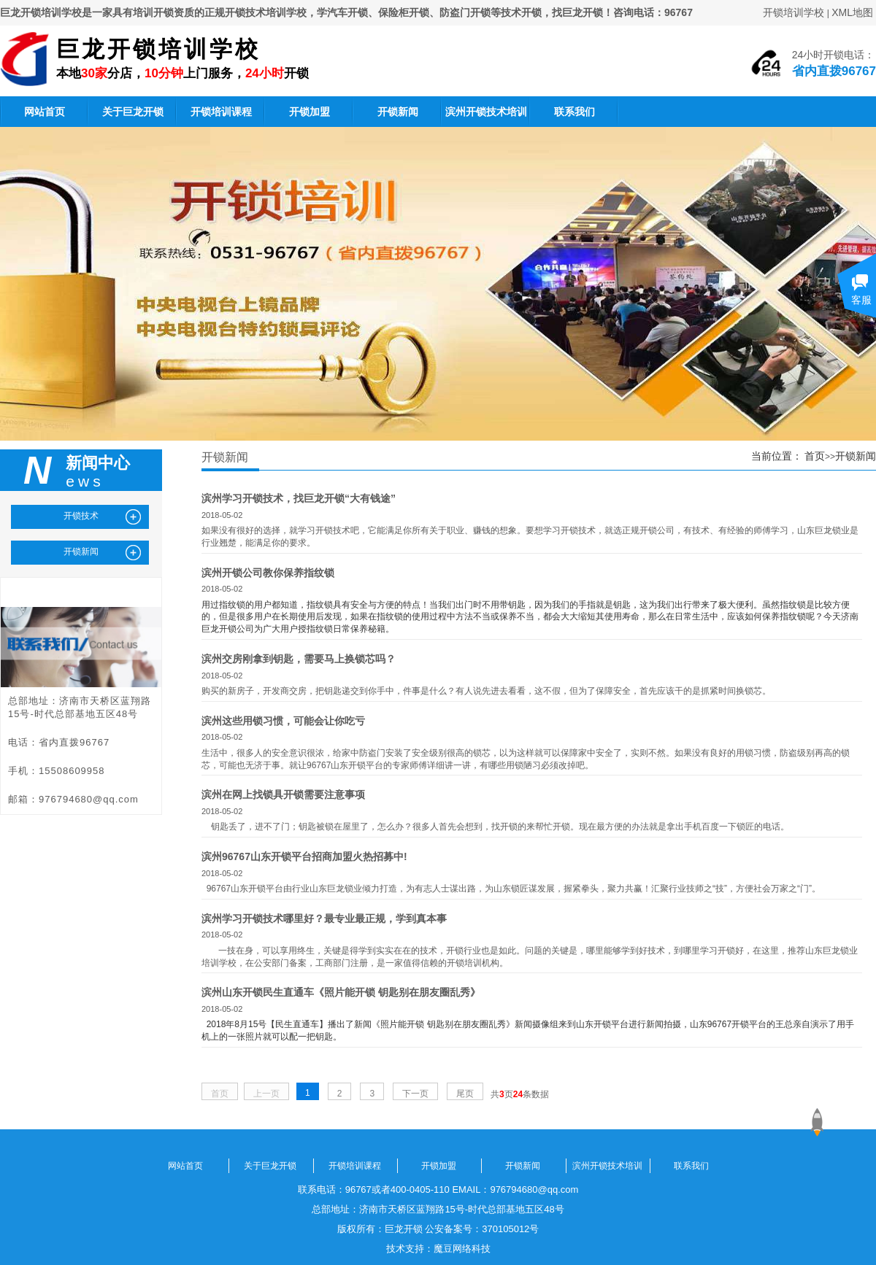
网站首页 (44, 111)
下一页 (415, 1093)
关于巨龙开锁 (133, 111)
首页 (814, 456)
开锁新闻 (397, 111)
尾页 (465, 1093)
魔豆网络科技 (462, 1248)
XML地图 (852, 12)
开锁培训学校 (793, 12)
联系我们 (574, 111)
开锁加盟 (309, 111)
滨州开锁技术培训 (486, 111)
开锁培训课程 (221, 111)
